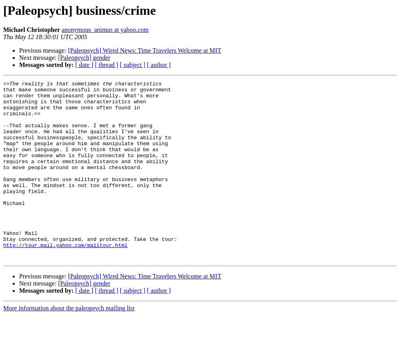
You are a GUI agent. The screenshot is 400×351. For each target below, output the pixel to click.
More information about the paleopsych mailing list (69, 344)
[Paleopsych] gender (84, 57)
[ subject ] (132, 64)
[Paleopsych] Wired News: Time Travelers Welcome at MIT (145, 50)
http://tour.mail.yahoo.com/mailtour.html (65, 278)
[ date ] (84, 64)
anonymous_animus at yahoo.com (105, 29)
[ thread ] (106, 64)
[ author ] (159, 64)
